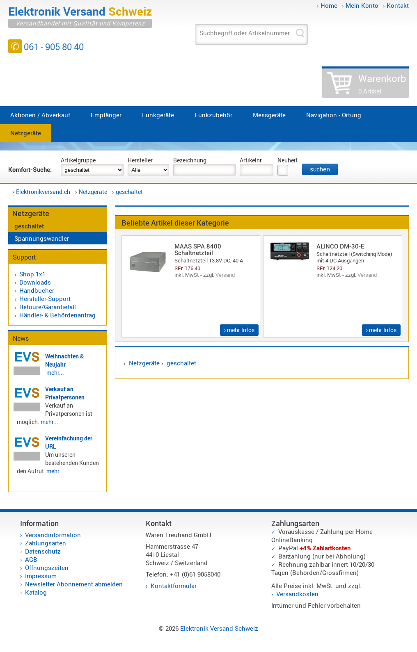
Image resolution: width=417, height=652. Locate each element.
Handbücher (36, 290)
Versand (225, 274)
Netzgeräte (25, 133)
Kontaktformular (174, 585)
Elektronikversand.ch (43, 192)
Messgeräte (269, 115)
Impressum (41, 576)
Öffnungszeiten (47, 567)
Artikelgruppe (78, 160)
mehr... (55, 372)
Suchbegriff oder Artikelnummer (244, 33)
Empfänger (106, 115)
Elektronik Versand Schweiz (219, 628)
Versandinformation (53, 535)
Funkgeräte (158, 115)
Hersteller (140, 160)
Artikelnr (251, 160)
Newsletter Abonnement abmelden (74, 584)
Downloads (35, 282)
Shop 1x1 (32, 274)
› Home (327, 5)
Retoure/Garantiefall (47, 307)
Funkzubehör (213, 115)
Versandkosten (297, 594)
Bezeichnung (189, 160)
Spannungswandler (41, 238)
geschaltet (129, 192)
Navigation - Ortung (333, 115)
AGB (31, 559)
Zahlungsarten (45, 543)
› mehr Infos (239, 330)
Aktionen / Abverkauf (40, 115)
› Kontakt (396, 5)
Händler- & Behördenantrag (57, 315)
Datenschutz (43, 551)
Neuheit (287, 160)
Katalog (36, 592)
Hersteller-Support (45, 298)
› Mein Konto (360, 5)
